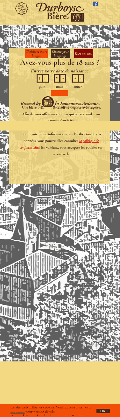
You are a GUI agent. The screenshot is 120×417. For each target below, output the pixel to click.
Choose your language (60, 53)
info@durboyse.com (26, 389)
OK (103, 411)
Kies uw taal (83, 53)
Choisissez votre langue (36, 53)
